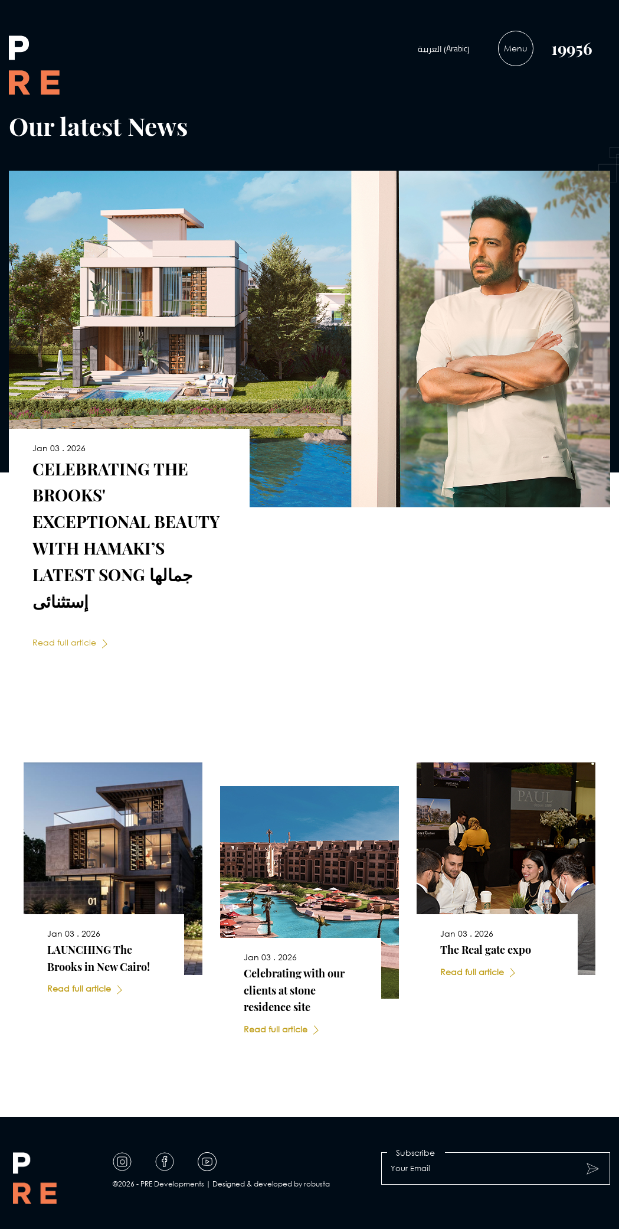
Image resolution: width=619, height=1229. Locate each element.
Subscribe (415, 1152)
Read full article (64, 642)
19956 (571, 48)
